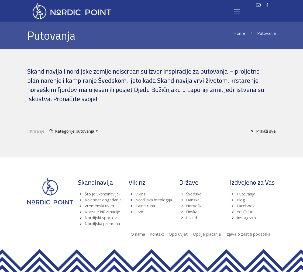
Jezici (139, 211)
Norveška (195, 205)
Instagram (246, 217)
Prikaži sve (262, 131)
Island (191, 217)
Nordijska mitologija (153, 199)
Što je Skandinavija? (102, 194)
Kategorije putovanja (74, 131)
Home (239, 33)
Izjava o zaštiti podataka (247, 234)
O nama (138, 234)
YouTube (244, 211)
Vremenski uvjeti (100, 205)
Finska (191, 211)
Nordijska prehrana (102, 223)
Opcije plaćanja (207, 234)
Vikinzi (140, 194)
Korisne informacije (102, 211)
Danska (192, 199)
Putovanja (246, 194)
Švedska (193, 194)
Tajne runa (145, 205)
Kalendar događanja (103, 199)
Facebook (245, 205)
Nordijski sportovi (101, 217)
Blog (241, 199)
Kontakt (157, 234)
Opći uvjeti (178, 234)
